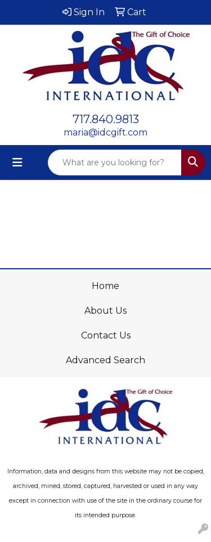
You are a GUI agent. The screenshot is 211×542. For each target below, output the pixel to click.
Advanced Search (105, 360)
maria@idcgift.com (105, 132)
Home (105, 286)
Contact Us (106, 335)
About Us (105, 310)
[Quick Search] (115, 162)
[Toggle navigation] (17, 162)
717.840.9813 (106, 119)
